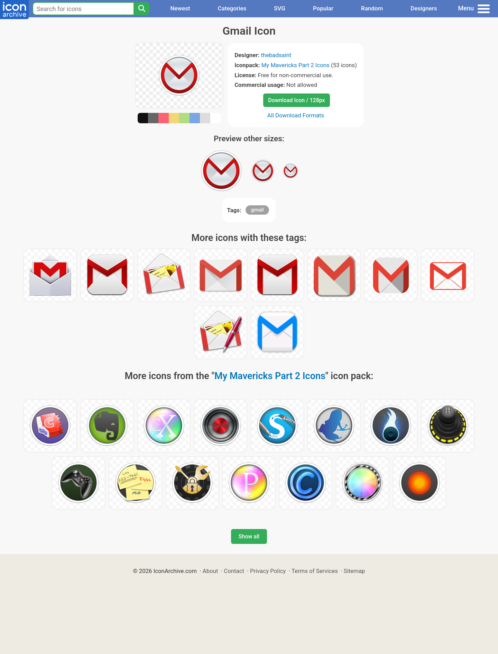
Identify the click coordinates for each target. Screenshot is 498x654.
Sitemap (354, 570)
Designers (424, 8)
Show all (249, 536)
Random (372, 8)
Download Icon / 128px (296, 100)
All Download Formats (295, 115)
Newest (180, 8)
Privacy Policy (268, 570)
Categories (232, 8)
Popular (323, 8)
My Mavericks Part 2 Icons (295, 65)
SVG (279, 8)
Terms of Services (315, 570)
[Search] (141, 8)
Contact (234, 570)
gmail (257, 210)
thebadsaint (276, 55)
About (210, 570)
